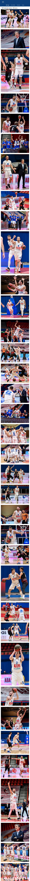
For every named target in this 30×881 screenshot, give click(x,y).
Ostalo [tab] (23, 5)
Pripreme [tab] (18, 5)
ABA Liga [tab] (7, 5)
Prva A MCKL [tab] (13, 5)
